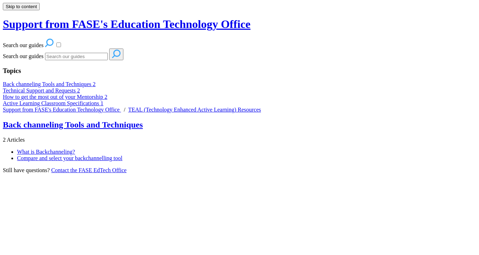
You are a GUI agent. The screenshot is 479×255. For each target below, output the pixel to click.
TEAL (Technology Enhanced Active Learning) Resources (194, 110)
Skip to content (21, 6)
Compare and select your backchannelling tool (69, 158)
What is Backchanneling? (46, 152)
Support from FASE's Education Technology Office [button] (126, 24)
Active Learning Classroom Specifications (53, 103)
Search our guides (23, 56)
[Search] (76, 56)
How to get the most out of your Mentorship (55, 97)
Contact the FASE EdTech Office (88, 170)
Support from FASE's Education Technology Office (62, 110)
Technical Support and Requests (41, 90)
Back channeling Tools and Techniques (49, 84)
